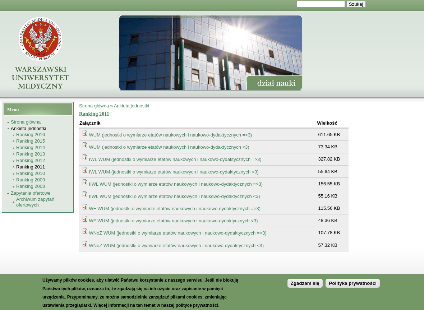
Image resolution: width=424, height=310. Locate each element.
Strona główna (26, 122)
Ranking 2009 (30, 179)
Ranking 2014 (30, 147)
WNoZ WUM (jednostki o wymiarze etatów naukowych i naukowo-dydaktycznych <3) (176, 245)
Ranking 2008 (30, 186)
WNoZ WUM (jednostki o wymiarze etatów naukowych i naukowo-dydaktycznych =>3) (178, 233)
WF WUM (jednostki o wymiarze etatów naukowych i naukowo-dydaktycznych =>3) (175, 208)
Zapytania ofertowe (31, 193)
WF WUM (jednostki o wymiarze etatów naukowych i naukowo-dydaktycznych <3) (173, 220)
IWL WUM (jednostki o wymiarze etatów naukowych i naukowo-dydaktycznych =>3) (175, 159)
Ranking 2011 (30, 167)
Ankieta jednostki (28, 128)
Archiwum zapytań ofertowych (35, 202)
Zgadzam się (305, 287)
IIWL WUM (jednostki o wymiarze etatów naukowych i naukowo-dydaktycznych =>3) (176, 184)
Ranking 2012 (30, 160)
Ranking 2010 (30, 173)
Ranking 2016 (30, 134)
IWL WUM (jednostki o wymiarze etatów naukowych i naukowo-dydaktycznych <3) (174, 172)
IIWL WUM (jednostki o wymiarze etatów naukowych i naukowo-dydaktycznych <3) (174, 196)
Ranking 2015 (30, 141)
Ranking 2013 (30, 154)
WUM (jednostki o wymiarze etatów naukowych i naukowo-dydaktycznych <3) (169, 147)
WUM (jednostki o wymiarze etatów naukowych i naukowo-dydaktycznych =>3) (170, 135)
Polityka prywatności (353, 287)
